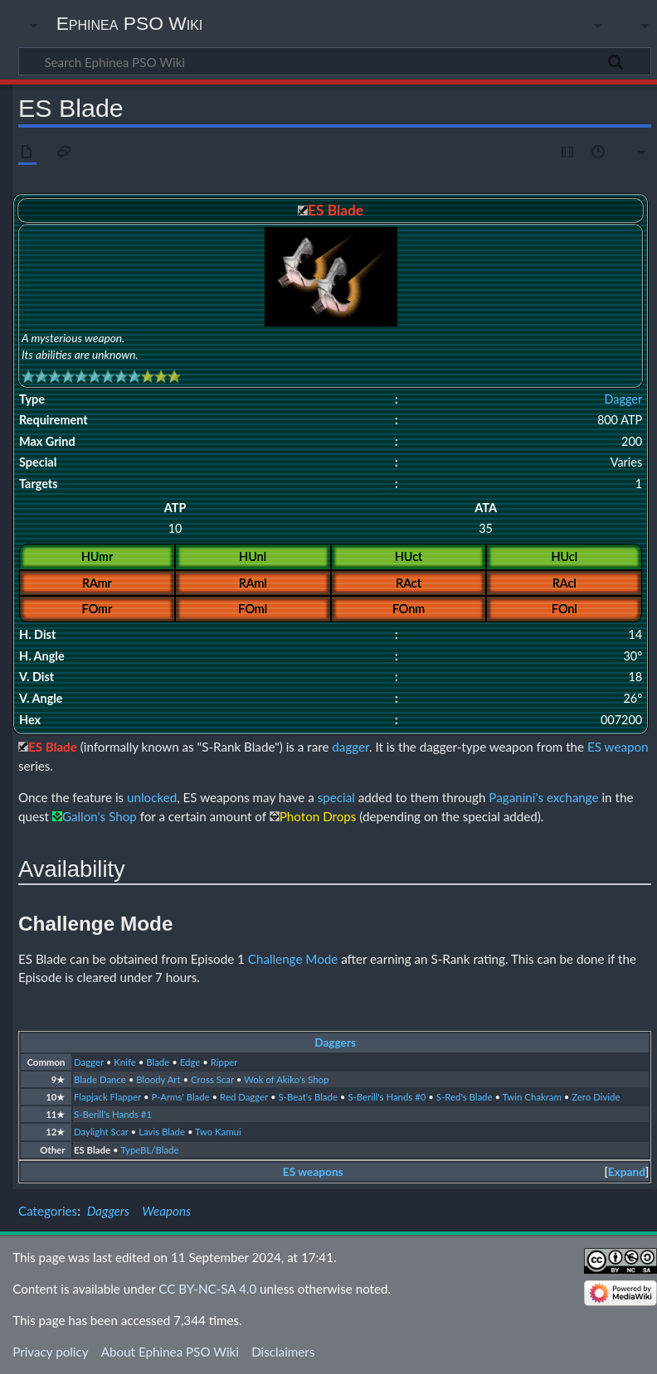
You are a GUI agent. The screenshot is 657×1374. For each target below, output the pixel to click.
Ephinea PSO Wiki (129, 23)
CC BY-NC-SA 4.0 (207, 1288)
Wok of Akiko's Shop (286, 1079)
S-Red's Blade (464, 1096)
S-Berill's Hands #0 (387, 1096)
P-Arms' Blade (180, 1096)
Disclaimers (282, 1351)
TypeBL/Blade (149, 1149)
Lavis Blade (162, 1131)
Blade (157, 1062)
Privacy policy (50, 1351)
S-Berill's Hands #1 (113, 1114)
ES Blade (92, 1149)
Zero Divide (596, 1096)
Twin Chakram (532, 1096)
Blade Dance (100, 1079)
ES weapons (313, 1171)
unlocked (152, 797)
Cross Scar (212, 1079)
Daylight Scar (101, 1131)
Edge (190, 1062)
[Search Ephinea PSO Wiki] (334, 61)
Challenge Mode (293, 958)
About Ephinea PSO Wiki (170, 1351)
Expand (626, 1171)
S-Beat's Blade (307, 1096)
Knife (124, 1062)
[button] (626, 1172)
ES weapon (618, 746)
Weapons (166, 1210)
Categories (47, 1210)
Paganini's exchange (543, 797)
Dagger (623, 399)
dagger (350, 746)
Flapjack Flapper (107, 1096)
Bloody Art (158, 1079)
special (336, 797)
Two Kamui (218, 1131)
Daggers (335, 1042)
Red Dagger (244, 1096)
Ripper (224, 1062)
